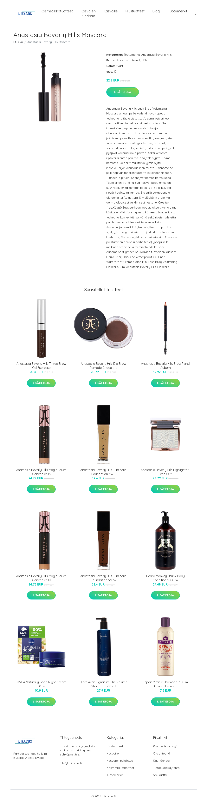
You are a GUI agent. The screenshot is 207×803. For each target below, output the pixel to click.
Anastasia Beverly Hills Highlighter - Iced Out (166, 472)
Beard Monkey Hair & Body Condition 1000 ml (165, 578)
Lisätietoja (122, 92)
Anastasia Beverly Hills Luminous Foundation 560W (103, 578)
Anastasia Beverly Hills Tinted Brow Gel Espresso (41, 366)
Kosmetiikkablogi (165, 746)
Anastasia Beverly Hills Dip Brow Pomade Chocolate (103, 366)
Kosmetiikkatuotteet (57, 11)
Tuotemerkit (177, 11)
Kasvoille (110, 11)
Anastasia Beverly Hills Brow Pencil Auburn (165, 366)
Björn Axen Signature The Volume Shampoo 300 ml (103, 684)
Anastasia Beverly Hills (156, 54)
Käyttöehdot (161, 760)
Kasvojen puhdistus (88, 13)
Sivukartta (160, 775)
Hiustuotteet (135, 11)
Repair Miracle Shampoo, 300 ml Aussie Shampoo (165, 684)
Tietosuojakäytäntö (166, 768)
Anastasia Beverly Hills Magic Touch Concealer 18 (41, 578)
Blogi (156, 11)
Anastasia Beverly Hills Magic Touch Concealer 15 (41, 472)
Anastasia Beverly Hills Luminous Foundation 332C (103, 472)
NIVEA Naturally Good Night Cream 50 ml (41, 684)
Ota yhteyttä (161, 753)
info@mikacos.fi (71, 763)
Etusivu (18, 42)
